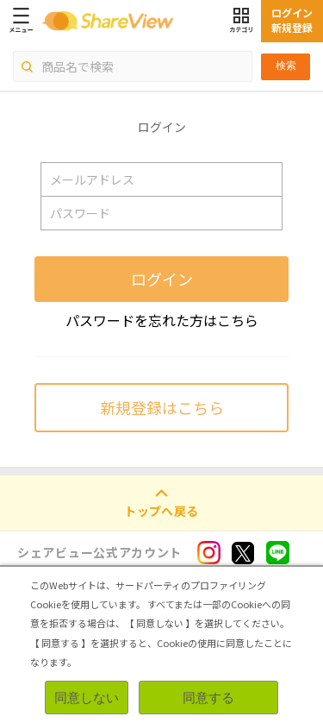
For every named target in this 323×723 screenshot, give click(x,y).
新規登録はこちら (162, 407)
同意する (208, 697)
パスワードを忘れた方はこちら (161, 320)
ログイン (162, 278)
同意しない (86, 697)
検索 (286, 66)
